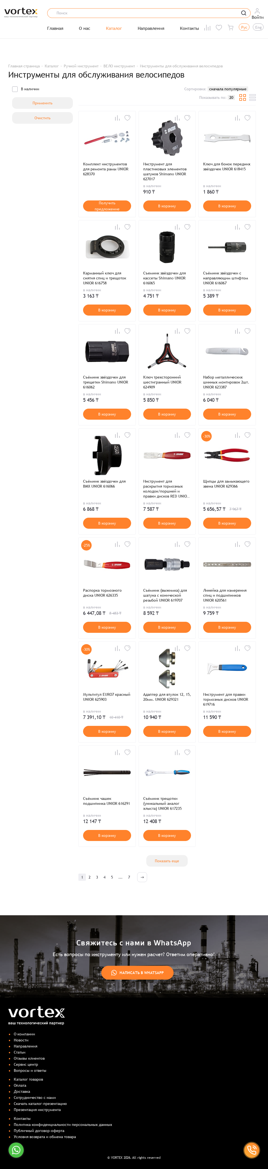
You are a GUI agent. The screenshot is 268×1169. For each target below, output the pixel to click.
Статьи (19, 1052)
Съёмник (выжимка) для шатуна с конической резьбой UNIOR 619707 (165, 595)
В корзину (167, 206)
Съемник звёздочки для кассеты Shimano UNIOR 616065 (164, 278)
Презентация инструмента (37, 1109)
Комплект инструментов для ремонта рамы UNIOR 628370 (105, 169)
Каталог (114, 28)
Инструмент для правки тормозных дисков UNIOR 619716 (225, 699)
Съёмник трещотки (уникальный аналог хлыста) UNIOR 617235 (162, 803)
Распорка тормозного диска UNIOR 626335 (102, 592)
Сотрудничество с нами (35, 1097)
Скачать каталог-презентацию (40, 1103)
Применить (42, 103)
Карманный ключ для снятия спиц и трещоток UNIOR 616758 (104, 278)
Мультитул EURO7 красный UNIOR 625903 (106, 697)
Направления (151, 28)
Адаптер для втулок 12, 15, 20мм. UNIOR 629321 (167, 697)
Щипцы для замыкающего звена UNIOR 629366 (226, 483)
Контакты (189, 28)
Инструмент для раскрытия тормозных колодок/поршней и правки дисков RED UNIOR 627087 (166, 489)
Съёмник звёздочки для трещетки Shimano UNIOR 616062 (105, 382)
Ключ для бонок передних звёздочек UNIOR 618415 (226, 166)
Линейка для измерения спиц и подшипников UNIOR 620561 (224, 595)
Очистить (43, 118)
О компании (24, 1034)
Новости (21, 1040)
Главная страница (24, 66)
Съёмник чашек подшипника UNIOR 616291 (106, 801)
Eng (258, 27)
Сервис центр (26, 1064)
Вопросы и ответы (30, 1070)
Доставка (22, 1091)
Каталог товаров (28, 1079)
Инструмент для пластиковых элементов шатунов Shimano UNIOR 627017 (165, 171)
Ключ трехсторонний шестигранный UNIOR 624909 (162, 382)
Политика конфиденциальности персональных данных (63, 1124)
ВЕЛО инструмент (119, 66)
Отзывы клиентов (29, 1058)
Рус (244, 27)
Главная (55, 28)
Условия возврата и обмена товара (45, 1136)
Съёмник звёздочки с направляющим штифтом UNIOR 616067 (225, 278)
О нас (84, 28)
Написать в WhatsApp (137, 972)
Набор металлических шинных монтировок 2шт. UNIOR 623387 (226, 382)
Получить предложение (107, 206)
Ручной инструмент (81, 66)
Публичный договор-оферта (39, 1130)
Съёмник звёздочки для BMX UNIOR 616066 (104, 483)
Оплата (20, 1085)
